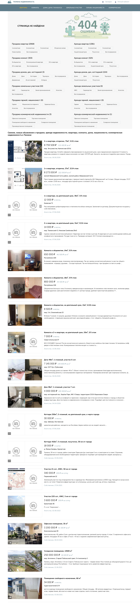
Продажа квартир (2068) (23, 44)
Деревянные (34, 81)
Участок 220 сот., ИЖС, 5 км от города (60, 502)
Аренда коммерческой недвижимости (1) (93, 120)
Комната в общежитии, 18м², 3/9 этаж (60, 284)
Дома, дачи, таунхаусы (52, 7)
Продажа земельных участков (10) (28, 91)
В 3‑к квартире (17, 66)
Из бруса (15, 85)
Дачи (23, 77)
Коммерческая (114, 7)
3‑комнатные (46, 48)
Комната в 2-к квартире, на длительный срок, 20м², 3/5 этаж (70, 338)
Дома (14, 77)
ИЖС (13, 95)
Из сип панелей (49, 81)
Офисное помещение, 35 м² (56, 530)
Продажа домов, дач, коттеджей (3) (28, 73)
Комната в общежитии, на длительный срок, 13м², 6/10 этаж (70, 311)
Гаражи (14, 109)
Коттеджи (35, 77)
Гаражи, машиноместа (95, 7)
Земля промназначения (44, 95)
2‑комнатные (31, 48)
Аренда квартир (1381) (84, 44)
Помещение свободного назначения (24, 128)
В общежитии (16, 62)
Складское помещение (49, 128)
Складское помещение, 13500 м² (58, 557)
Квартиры (23, 7)
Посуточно (97, 52)
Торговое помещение (40, 124)
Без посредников (50, 52)
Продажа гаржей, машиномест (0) (28, 106)
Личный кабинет (122, 2)
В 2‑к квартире (55, 62)
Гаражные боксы (51, 109)
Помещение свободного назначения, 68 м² (62, 584)
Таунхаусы (47, 77)
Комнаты (35, 7)
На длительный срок (80, 52)
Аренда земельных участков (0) (88, 91)
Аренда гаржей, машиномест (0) (89, 106)
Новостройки (34, 52)
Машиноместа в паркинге (31, 109)
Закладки (107, 2)
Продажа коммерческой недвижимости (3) (32, 120)
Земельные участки (74, 7)
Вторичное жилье (18, 52)
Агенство (61, 95)
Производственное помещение (22, 132)
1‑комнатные (16, 48)
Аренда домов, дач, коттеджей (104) (91, 77)
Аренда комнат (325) (83, 58)
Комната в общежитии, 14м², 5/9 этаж (60, 256)
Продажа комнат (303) (22, 58)
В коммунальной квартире (35, 62)
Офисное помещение (19, 124)
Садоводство (26, 95)
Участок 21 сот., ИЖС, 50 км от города (60, 475)
